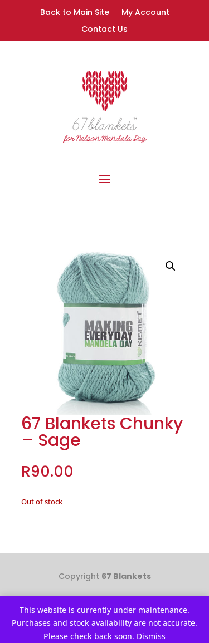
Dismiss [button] (151, 636)
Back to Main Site (74, 13)
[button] (171, 266)
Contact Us (104, 30)
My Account (145, 13)
